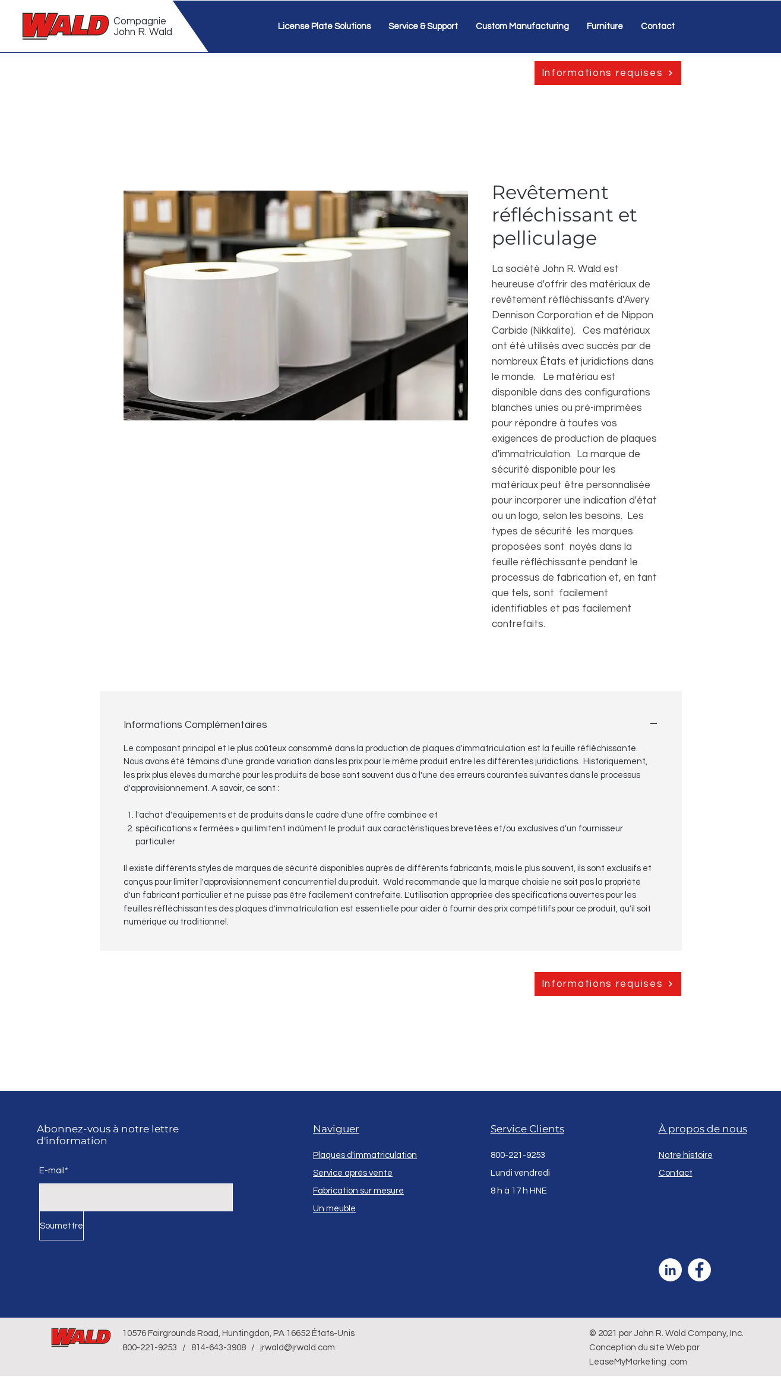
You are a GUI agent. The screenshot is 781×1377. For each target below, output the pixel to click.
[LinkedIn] (670, 1269)
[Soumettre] (61, 1225)
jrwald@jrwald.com (297, 1347)
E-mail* (53, 1170)
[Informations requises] (608, 73)
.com (677, 1361)
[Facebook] (699, 1269)
